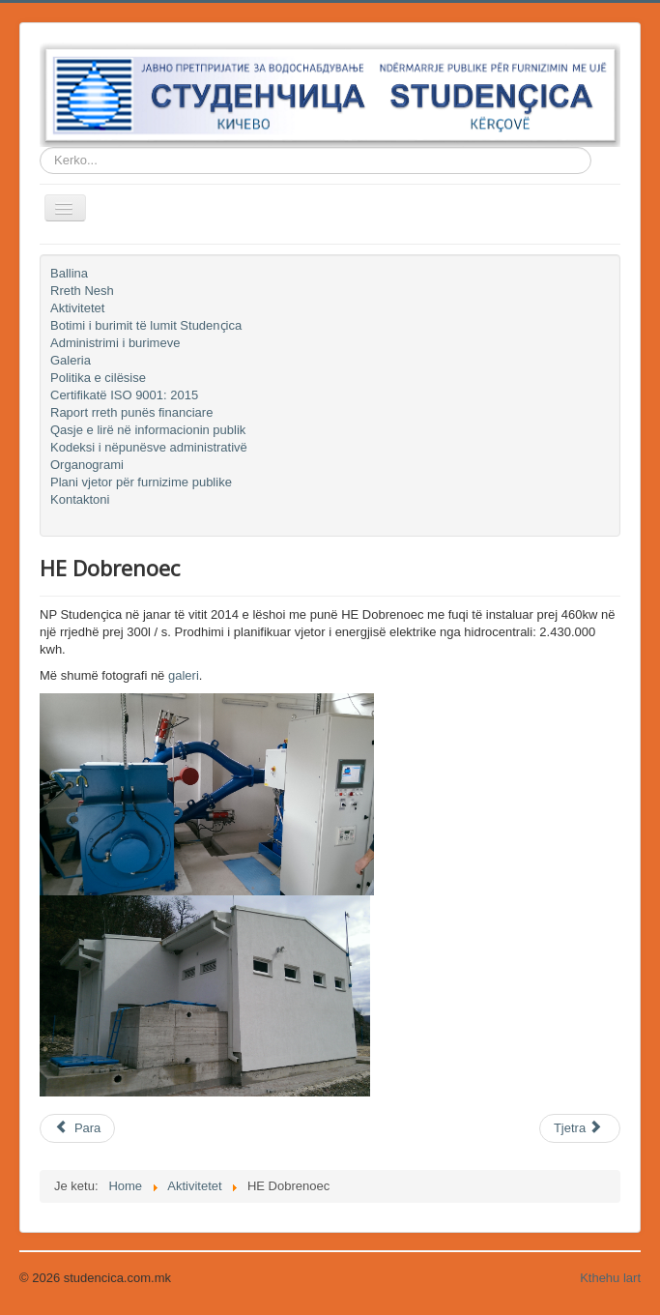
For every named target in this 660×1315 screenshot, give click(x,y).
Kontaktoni (79, 499)
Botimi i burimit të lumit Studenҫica (146, 325)
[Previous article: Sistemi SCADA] (77, 1128)
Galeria (70, 360)
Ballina (69, 273)
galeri (183, 675)
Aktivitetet (77, 308)
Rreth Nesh (82, 290)
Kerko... (40, 147)
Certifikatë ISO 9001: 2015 (124, 395)
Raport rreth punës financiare (131, 412)
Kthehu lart (610, 1278)
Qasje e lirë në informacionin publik (147, 430)
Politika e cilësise (98, 377)
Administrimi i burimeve (115, 343)
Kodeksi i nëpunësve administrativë (148, 447)
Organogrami (87, 464)
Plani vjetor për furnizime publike (141, 482)
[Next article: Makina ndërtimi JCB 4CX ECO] (579, 1128)
